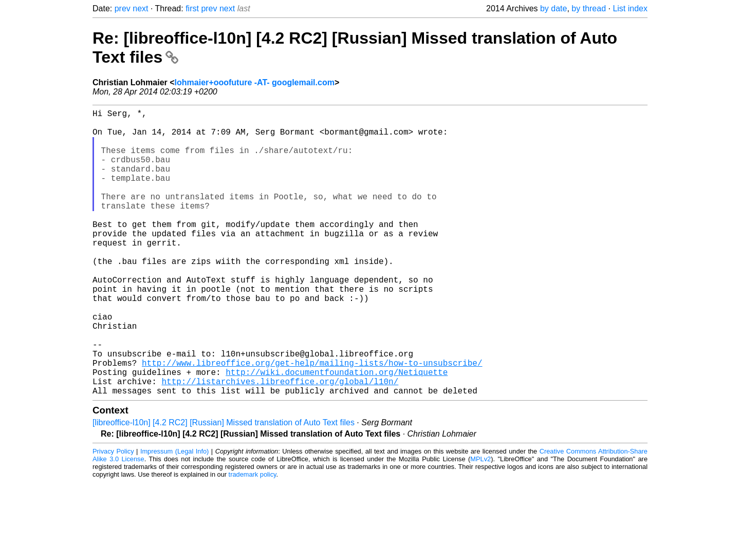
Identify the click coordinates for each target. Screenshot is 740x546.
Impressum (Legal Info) (174, 515)
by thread (588, 8)
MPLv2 (480, 522)
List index (630, 8)
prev (123, 8)
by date (553, 8)
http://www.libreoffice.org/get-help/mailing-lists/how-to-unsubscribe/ (312, 420)
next (140, 8)
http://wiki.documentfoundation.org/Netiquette (337, 431)
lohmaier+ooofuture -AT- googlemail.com (255, 82)
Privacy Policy (113, 515)
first (192, 8)
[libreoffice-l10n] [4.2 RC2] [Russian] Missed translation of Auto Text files (223, 486)
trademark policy (252, 538)
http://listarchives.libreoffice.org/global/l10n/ (279, 442)
